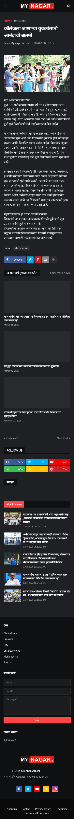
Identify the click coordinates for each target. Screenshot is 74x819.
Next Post (62, 438)
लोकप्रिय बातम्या (14, 504)
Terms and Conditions (37, 813)
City (6, 644)
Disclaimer (61, 808)
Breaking (8, 639)
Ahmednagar (11, 633)
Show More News (60, 272)
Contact (26, 808)
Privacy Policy (43, 808)
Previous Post (14, 438)
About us (12, 808)
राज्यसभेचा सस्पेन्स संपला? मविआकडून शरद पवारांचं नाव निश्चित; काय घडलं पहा (37, 318)
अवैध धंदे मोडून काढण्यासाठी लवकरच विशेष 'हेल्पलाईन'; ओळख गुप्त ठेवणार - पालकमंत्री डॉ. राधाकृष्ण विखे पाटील (45, 538)
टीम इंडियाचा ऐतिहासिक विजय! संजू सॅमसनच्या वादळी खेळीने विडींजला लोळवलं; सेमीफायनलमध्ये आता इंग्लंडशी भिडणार (46, 558)
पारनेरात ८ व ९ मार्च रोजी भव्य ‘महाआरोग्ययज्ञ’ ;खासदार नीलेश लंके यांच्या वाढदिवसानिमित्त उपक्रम (46, 518)
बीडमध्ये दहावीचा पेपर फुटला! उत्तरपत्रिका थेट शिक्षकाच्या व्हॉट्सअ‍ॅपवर (32, 414)
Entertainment (12, 650)
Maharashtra (19, 20)
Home (7, 20)
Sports (7, 662)
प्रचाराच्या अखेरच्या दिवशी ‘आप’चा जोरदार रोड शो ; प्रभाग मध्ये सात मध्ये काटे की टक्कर (46, 593)
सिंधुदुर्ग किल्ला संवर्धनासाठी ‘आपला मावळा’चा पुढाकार (31, 366)
